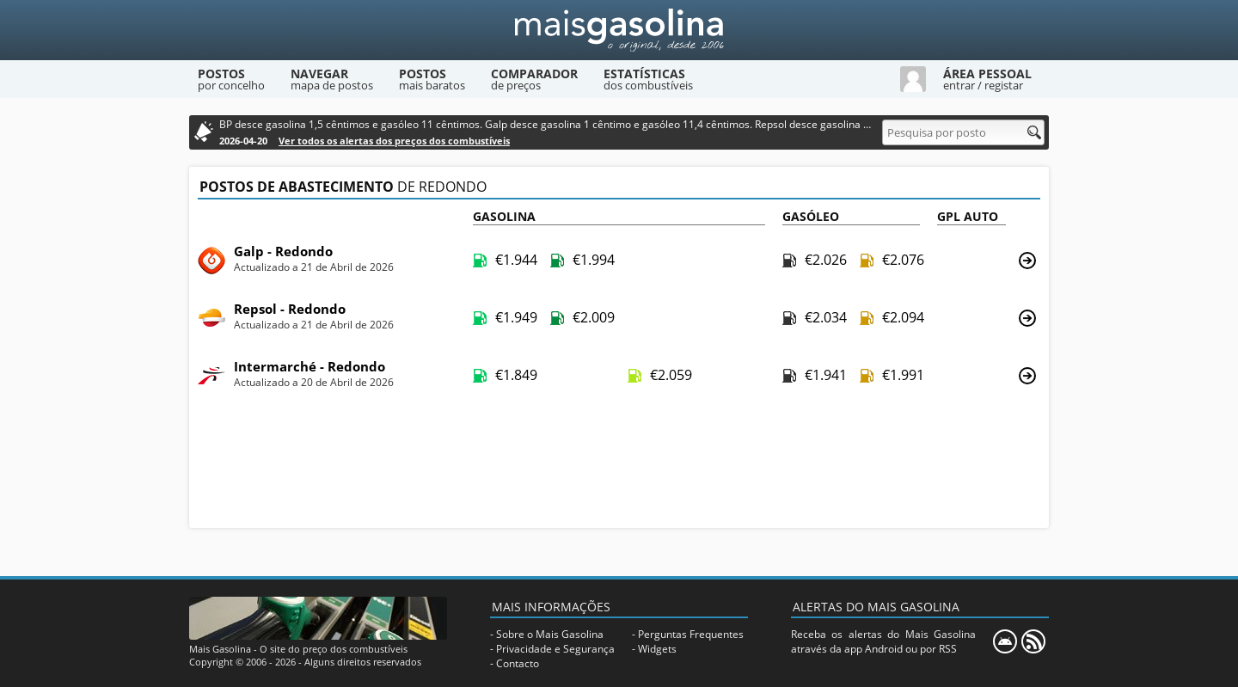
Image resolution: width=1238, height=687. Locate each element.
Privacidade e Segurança (555, 648)
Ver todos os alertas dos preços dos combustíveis (394, 140)
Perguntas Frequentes (691, 634)
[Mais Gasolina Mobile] (1005, 641)
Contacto (517, 663)
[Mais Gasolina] (619, 30)
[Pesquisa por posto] (963, 132)
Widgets (657, 648)
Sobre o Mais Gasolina (550, 634)
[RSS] (1033, 641)
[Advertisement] (619, 465)
